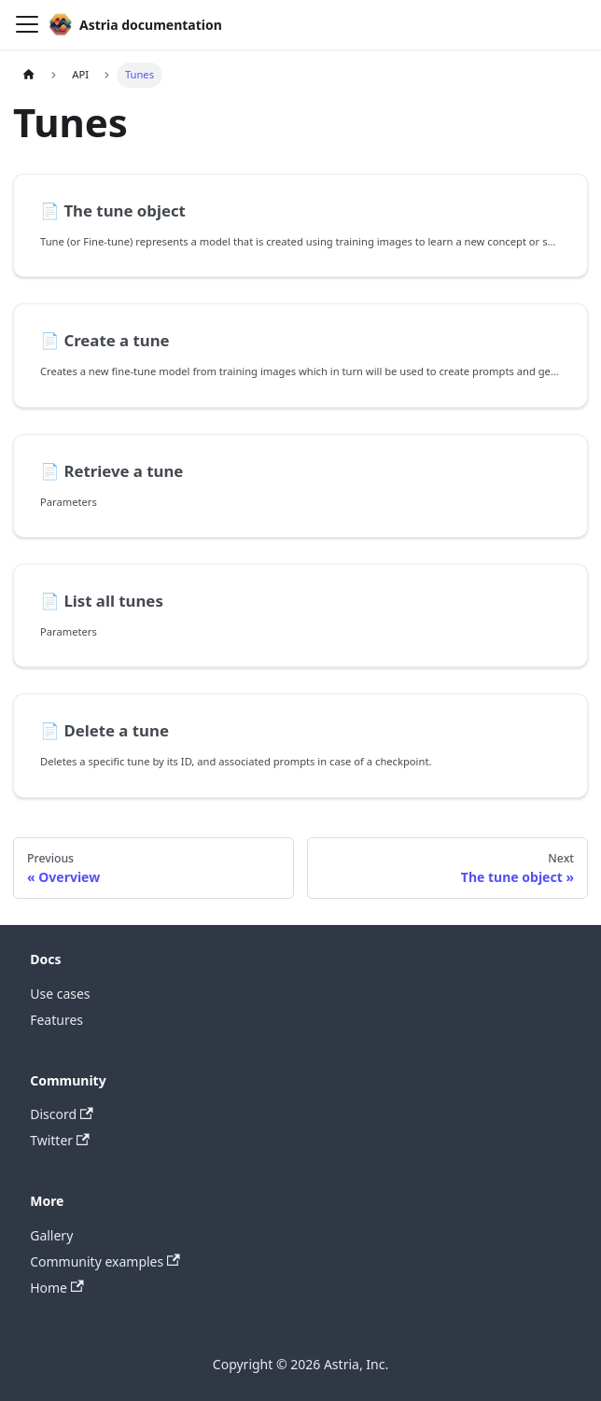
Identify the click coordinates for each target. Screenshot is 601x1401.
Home (57, 1287)
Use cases (60, 993)
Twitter (60, 1140)
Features (56, 1020)
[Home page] (28, 75)
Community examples (105, 1261)
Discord (61, 1114)
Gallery (51, 1235)
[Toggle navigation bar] (27, 24)
